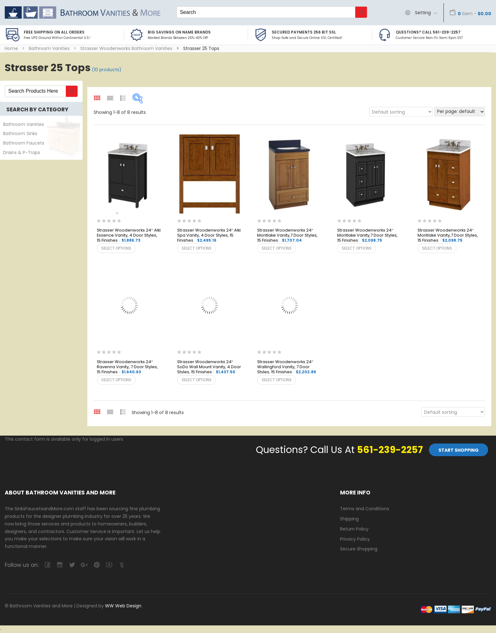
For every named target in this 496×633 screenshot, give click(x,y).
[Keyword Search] (266, 12)
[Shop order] (401, 111)
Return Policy (354, 529)
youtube (109, 565)
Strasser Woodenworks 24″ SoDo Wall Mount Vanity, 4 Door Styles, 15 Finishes (209, 367)
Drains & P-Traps (21, 152)
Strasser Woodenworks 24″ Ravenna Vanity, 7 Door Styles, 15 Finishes (127, 367)
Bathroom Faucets (23, 143)
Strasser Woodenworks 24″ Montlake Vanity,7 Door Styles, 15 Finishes (287, 235)
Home (11, 48)
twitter (72, 565)
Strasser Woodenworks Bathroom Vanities (126, 48)
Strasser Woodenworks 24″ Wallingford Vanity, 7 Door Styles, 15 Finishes (286, 367)
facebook (47, 565)
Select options (116, 248)
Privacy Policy (355, 539)
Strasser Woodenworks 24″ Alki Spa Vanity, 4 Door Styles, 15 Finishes (209, 235)
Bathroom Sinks (20, 133)
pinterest (97, 565)
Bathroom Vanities (49, 48)
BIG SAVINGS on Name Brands (179, 32)
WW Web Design (123, 606)
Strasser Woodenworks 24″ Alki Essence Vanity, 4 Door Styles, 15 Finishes (128, 235)
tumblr (121, 565)
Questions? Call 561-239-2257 (428, 32)
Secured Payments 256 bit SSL (304, 32)
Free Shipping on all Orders (54, 32)
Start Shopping (458, 450)
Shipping (349, 519)
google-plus (84, 565)
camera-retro (60, 565)
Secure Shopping (358, 549)
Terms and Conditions (364, 509)
